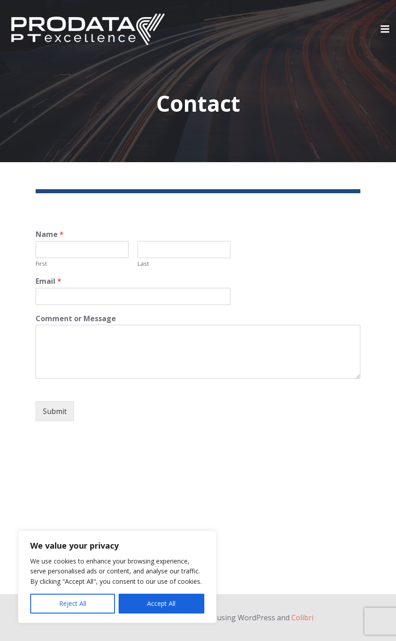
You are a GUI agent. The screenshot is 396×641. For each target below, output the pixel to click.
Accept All (161, 603)
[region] (117, 577)
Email (48, 281)
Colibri (302, 618)
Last (143, 264)
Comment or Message (76, 318)
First (41, 264)
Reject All (72, 603)
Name (50, 234)
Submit (55, 411)
